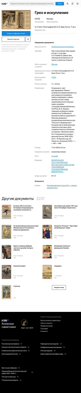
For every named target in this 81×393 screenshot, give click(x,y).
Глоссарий (44, 328)
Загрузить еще (59, 287)
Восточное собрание (11, 368)
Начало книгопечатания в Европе (16, 347)
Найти (60, 3)
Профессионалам (47, 325)
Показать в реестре (13, 40)
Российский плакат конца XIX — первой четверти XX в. (62, 186)
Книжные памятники (9, 324)
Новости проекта (47, 322)
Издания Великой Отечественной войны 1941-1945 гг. (17, 372)
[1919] (53, 77)
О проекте (44, 331)
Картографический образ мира (53, 354)
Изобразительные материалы (62, 47)
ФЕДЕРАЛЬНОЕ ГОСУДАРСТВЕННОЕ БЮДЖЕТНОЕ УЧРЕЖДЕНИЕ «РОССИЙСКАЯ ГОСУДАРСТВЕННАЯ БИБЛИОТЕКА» (62, 166)
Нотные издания (48, 351)
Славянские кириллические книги (16, 351)
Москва (54, 64)
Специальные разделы (12, 380)
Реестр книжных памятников (51, 319)
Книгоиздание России (11, 354)
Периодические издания (51, 344)
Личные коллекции (10, 377)
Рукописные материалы (12, 344)
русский (54, 156)
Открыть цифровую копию (16, 34)
